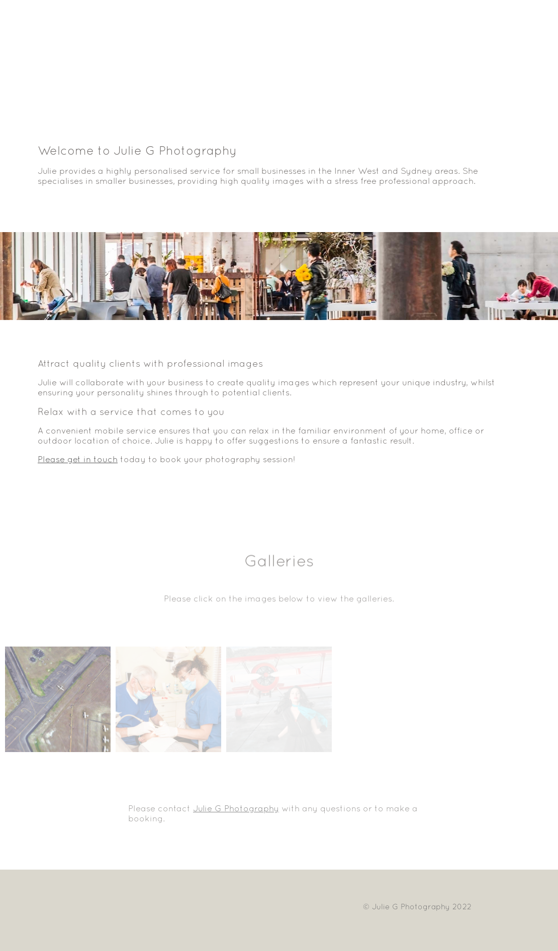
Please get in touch (78, 459)
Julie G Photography (236, 808)
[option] (279, 276)
